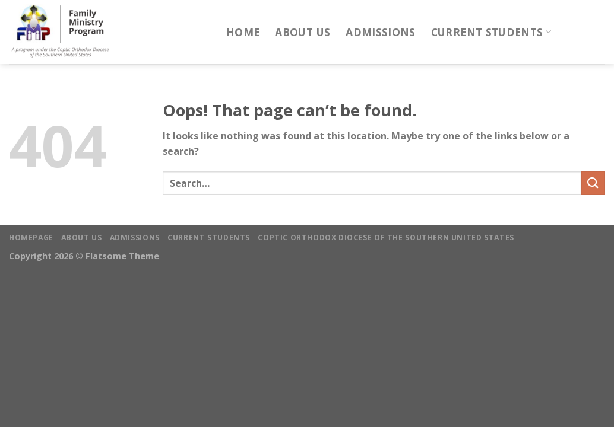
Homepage (31, 237)
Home (242, 32)
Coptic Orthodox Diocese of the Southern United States (386, 237)
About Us (302, 32)
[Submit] (593, 183)
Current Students (491, 32)
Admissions (381, 32)
